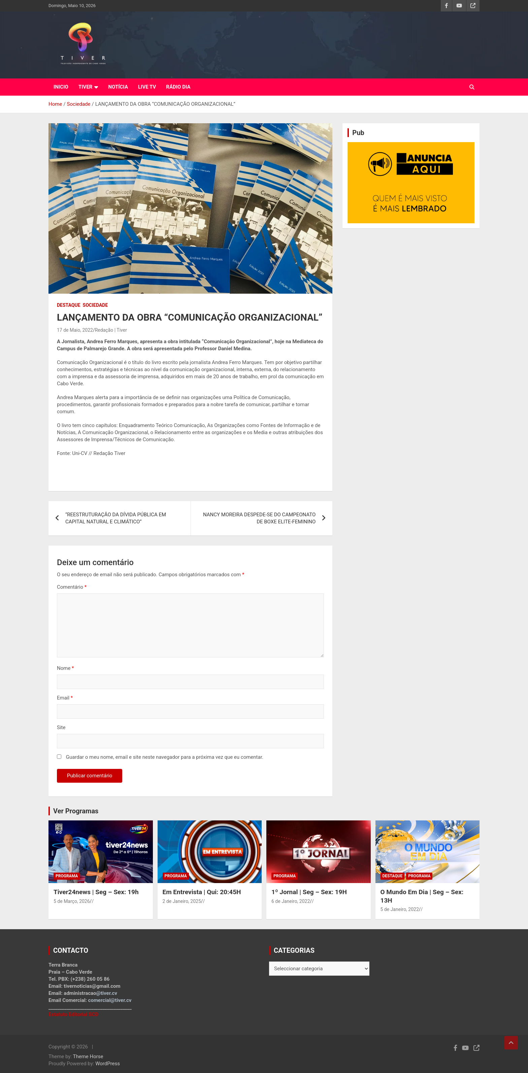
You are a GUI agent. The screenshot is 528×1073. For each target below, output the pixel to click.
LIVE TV (147, 87)
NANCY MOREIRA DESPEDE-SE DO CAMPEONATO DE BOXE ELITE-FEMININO (259, 518)
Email (65, 698)
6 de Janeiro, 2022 (290, 901)
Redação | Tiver (111, 330)
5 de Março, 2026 (72, 901)
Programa (67, 876)
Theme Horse (88, 1056)
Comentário (72, 587)
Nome (65, 668)
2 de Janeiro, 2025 (182, 901)
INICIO (61, 87)
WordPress (107, 1064)
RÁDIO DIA (178, 87)
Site (61, 727)
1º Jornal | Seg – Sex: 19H (309, 892)
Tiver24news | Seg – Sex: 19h (96, 892)
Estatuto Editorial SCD (73, 1014)
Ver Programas (75, 811)
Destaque (68, 305)
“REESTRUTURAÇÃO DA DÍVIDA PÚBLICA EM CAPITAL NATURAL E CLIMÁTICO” (115, 518)
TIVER (85, 87)
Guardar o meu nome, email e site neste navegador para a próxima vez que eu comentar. (164, 757)
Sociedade (95, 305)
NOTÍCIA (118, 87)
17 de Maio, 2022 (75, 330)
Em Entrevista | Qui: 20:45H (202, 892)
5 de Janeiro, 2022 (400, 909)
